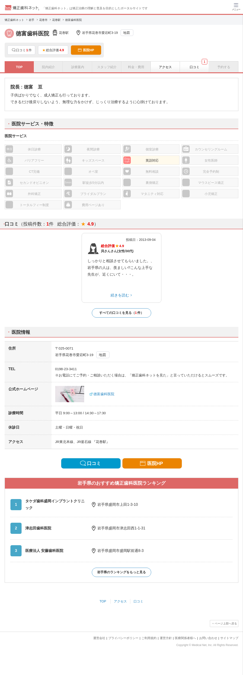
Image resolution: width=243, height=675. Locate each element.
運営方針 (166, 638)
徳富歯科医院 (103, 394)
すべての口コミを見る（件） (121, 313)
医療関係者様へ (185, 638)
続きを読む (120, 295)
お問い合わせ (208, 638)
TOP (102, 601)
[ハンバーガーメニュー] (236, 6)
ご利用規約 (149, 638)
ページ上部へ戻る (226, 623)
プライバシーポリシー (123, 638)
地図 (126, 33)
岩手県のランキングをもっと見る (121, 572)
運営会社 (99, 638)
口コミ (138, 601)
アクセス (120, 601)
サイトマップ (229, 638)
